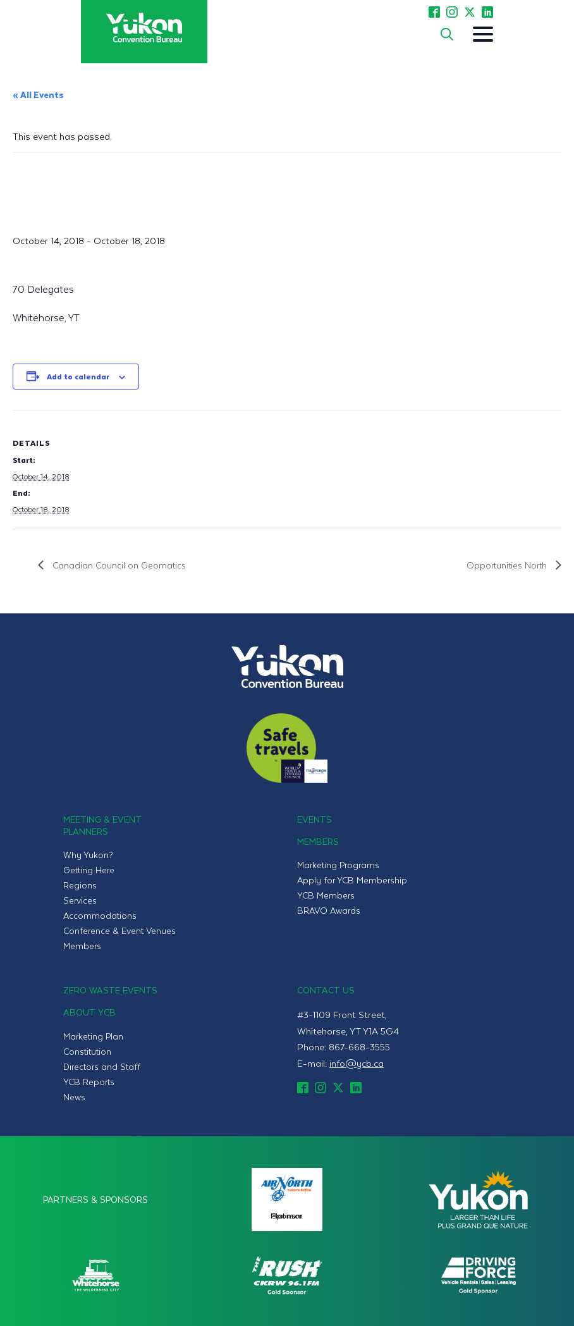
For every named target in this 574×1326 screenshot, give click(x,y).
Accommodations (100, 915)
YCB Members (326, 895)
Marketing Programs (338, 864)
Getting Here (88, 870)
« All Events (38, 94)
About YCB (89, 1012)
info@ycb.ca (356, 1063)
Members (82, 945)
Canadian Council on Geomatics (118, 565)
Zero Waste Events (110, 990)
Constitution (87, 1051)
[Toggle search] (446, 34)
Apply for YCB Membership (352, 880)
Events (314, 819)
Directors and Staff (101, 1066)
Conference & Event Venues (119, 930)
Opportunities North (508, 565)
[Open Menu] (483, 34)
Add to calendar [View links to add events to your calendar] (78, 376)
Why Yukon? (88, 854)
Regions (80, 885)
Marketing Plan (93, 1036)
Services (80, 900)
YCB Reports (88, 1081)
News (74, 1097)
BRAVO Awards (328, 910)
